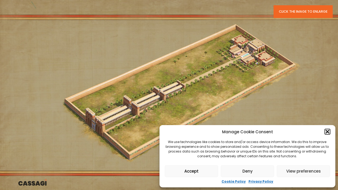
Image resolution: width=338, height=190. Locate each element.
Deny (247, 171)
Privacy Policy (260, 181)
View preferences (303, 171)
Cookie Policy (234, 181)
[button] (327, 131)
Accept (191, 171)
